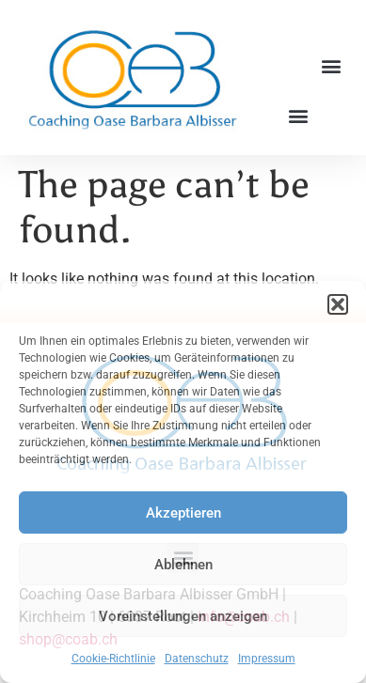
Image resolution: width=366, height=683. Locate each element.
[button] (337, 304)
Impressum (266, 658)
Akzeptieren (183, 512)
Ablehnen (183, 564)
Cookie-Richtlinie (113, 658)
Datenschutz (197, 658)
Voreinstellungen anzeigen (183, 616)
